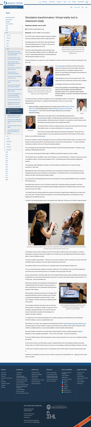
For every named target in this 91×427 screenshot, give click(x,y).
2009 (7, 179)
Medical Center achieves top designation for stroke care (13, 102)
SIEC (67, 90)
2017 (7, 162)
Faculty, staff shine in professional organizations (13, 72)
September (9, 140)
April (8, 42)
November (9, 146)
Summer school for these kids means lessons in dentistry (13, 85)
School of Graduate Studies (22, 383)
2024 (7, 29)
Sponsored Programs (51, 380)
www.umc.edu (27, 416)
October (8, 143)
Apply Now (18, 373)
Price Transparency (36, 381)
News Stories (13, 7)
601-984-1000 (36, 419)
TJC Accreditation (81, 381)
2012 (7, 172)
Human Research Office (52, 373)
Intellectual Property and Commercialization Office (52, 376)
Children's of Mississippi (37, 373)
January (8, 34)
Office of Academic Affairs (22, 378)
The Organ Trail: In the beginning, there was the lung (14, 76)
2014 (7, 168)
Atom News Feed (66, 391)
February (9, 37)
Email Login (3, 373)
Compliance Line (80, 371)
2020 (7, 155)
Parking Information (5, 382)
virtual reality (61, 65)
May (8, 45)
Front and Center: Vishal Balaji (14, 106)
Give (69, 2)
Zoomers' (67, 127)
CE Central (3, 371)
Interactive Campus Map (6, 377)
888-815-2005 (36, 421)
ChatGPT (80, 330)
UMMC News (65, 376)
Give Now (3, 375)
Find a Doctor (34, 377)
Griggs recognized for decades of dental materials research (14, 115)
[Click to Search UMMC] (87, 2)
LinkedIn (64, 387)
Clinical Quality (35, 375)
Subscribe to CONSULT (67, 378)
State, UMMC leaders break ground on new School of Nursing (13, 131)
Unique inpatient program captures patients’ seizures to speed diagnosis (13, 62)
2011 (7, 174)
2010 (7, 176)
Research (59, 2)
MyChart (74, 2)
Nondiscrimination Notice (82, 377)
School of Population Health (22, 392)
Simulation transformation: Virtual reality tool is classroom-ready (14, 110)
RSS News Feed (66, 389)
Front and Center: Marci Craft (13, 99)
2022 (7, 151)
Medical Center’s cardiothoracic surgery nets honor (14, 67)
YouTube (64, 383)
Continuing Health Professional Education (21, 376)
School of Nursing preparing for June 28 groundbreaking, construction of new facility (14, 94)
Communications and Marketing (66, 372)
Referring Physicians (36, 382)
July (7, 135)
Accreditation (19, 371)
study (83, 147)
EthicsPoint (79, 373)
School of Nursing (20, 390)
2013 (7, 170)
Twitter (64, 382)
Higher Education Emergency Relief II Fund (74, 322)
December (9, 148)
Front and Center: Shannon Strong (13, 80)
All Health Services (36, 371)
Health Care (52, 2)
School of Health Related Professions (21, 386)
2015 (7, 166)
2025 (7, 27)
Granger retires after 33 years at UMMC (14, 125)
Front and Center (9, 23)
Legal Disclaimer (80, 375)
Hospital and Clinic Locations (38, 379)
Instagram (65, 385)
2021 (7, 153)
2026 (7, 25)
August (8, 138)
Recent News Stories (10, 16)
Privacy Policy (80, 379)
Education (44, 2)
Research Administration (52, 378)
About (64, 2)
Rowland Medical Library (21, 380)
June (8, 48)
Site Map (3, 384)
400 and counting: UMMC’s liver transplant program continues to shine (14, 120)
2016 (7, 164)
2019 (7, 157)
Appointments (81, 2)
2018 (7, 159)
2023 (7, 31)
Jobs (2, 379)
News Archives (9, 18)
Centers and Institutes (51, 371)
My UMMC (3, 381)
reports (43, 135)
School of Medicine (20, 388)
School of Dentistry (20, 382)
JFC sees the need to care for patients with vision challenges (14, 57)
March (8, 40)
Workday (3, 386)
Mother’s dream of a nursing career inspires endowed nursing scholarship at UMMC (14, 52)
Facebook (65, 380)
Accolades (8, 21)
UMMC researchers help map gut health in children (14, 89)
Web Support (80, 382)
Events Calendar (65, 374)
